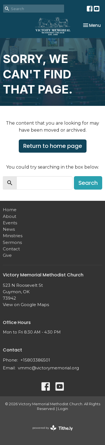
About (9, 216)
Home (10, 209)
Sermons (12, 242)
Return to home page (52, 146)
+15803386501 (35, 360)
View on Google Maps (26, 304)
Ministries (12, 235)
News (9, 229)
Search (88, 183)
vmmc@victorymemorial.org (48, 368)
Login (63, 409)
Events (10, 222)
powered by (52, 428)
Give (7, 255)
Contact (11, 248)
